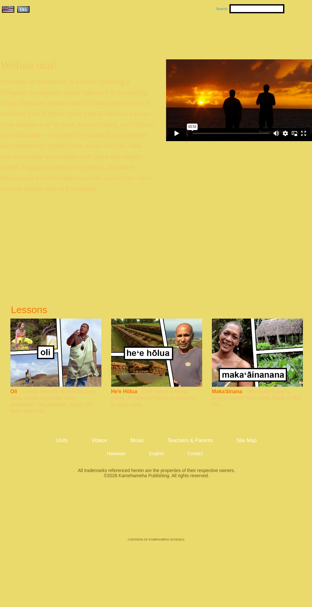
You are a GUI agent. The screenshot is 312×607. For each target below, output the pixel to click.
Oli (13, 391)
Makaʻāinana (227, 391)
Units (147, 33)
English (156, 453)
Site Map (246, 440)
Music (187, 33)
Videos (218, 33)
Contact (195, 453)
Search (222, 9)
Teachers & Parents (272, 33)
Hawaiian (116, 453)
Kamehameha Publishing (156, 512)
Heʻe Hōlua (124, 391)
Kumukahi (56, 41)
